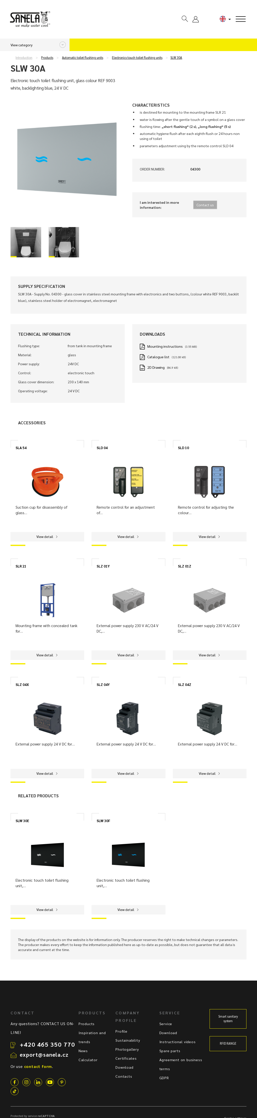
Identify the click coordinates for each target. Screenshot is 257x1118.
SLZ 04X (22, 684)
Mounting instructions (165, 346)
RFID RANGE (228, 1043)
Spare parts (169, 1050)
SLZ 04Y (103, 684)
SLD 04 (102, 447)
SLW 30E (22, 820)
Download (124, 1067)
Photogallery (127, 1049)
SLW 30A (176, 58)
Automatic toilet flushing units (82, 58)
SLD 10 (183, 447)
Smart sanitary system (228, 1018)
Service (165, 1023)
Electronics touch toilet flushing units (137, 58)
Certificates (126, 1058)
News (83, 1050)
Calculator (88, 1059)
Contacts (123, 1076)
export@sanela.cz (44, 1054)
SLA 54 (21, 447)
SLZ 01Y (103, 566)
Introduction (24, 58)
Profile (121, 1031)
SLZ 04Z (184, 684)
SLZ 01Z (184, 566)
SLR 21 (21, 566)
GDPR (164, 1077)
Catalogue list (158, 356)
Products (47, 58)
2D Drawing (156, 367)
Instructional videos (177, 1041)
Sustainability (127, 1040)
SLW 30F (103, 820)
